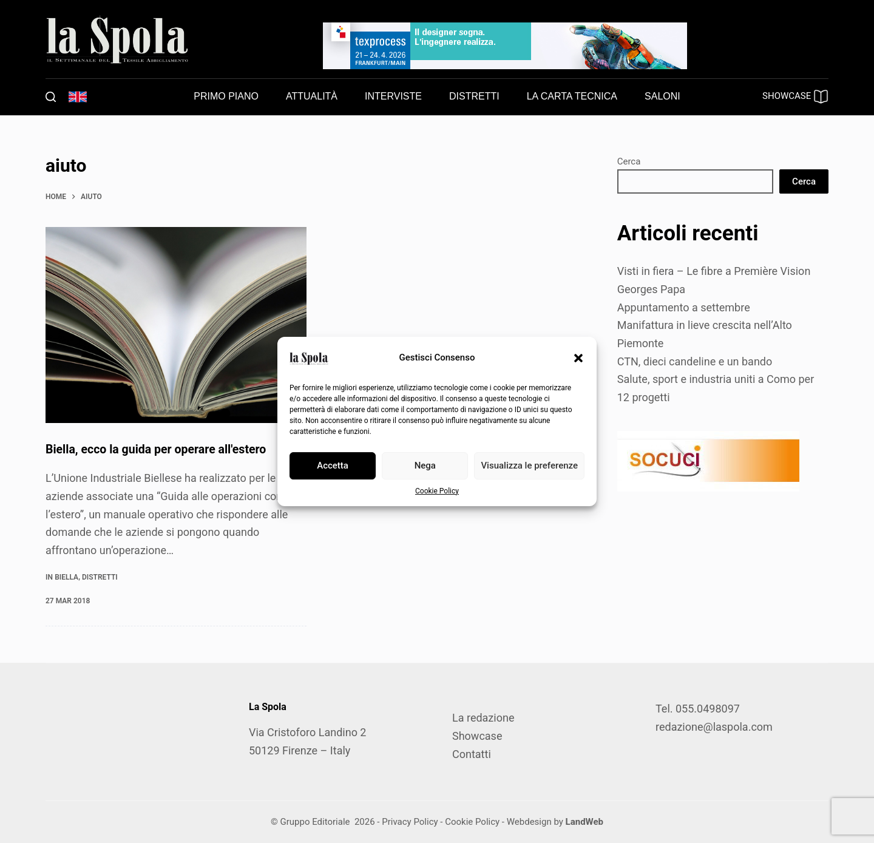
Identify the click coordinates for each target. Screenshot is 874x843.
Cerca (629, 161)
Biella (66, 576)
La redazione (483, 717)
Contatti (471, 754)
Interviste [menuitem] (393, 96)
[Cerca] (51, 97)
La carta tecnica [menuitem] (572, 96)
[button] (578, 358)
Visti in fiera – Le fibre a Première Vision (714, 271)
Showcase (477, 736)
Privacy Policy (410, 821)
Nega (425, 465)
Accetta (332, 465)
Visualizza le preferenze (529, 465)
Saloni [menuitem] (662, 96)
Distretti (100, 576)
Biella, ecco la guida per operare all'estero (159, 449)
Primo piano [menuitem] (226, 96)
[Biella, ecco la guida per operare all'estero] (176, 325)
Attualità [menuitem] (311, 96)
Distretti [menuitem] (474, 96)
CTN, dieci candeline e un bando (695, 361)
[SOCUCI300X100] (708, 459)
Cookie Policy (437, 491)
